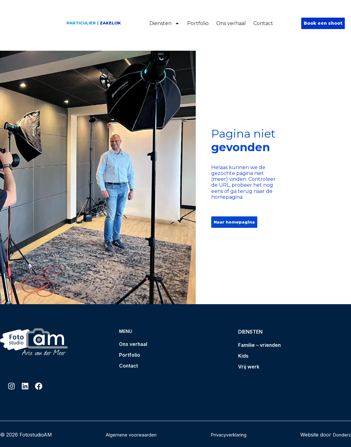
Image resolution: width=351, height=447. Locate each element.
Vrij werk (249, 367)
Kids (243, 356)
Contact (263, 23)
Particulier (81, 23)
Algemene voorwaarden (129, 435)
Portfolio (198, 23)
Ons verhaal (231, 23)
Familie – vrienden (260, 345)
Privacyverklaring (228, 435)
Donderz (341, 435)
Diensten (164, 23)
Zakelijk (110, 23)
